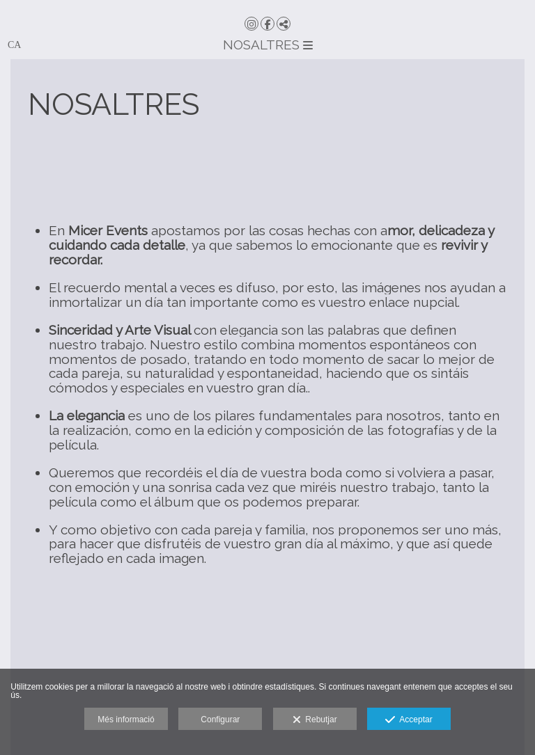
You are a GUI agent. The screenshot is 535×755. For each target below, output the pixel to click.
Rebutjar (315, 720)
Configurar (220, 719)
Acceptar (408, 720)
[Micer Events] (267, 6)
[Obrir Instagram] (251, 24)
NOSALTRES (268, 44)
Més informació (126, 719)
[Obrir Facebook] (267, 24)
